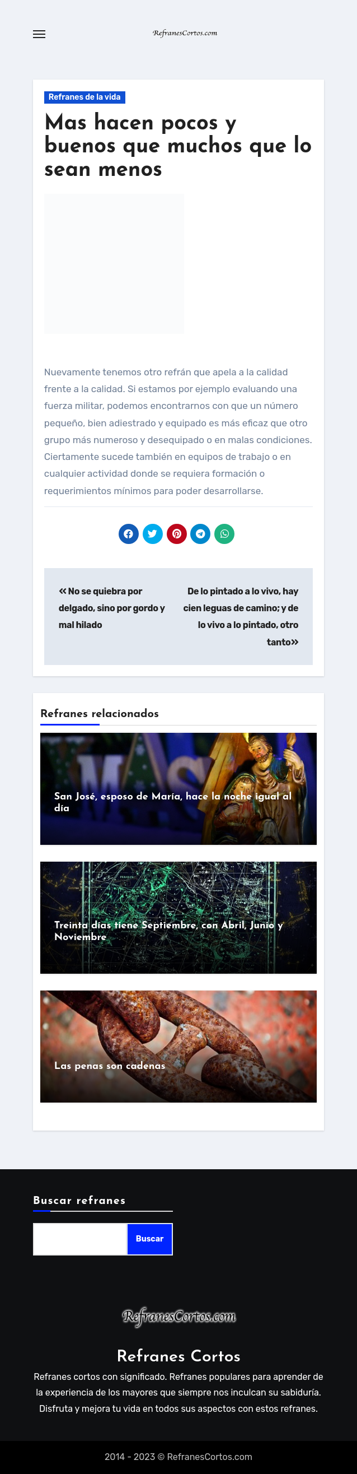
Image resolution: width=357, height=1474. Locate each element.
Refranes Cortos (178, 1357)
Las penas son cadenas (110, 1066)
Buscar (149, 1239)
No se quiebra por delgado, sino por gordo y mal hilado (112, 608)
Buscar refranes (79, 1201)
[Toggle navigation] (39, 34)
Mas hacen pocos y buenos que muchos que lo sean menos (178, 147)
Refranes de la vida (85, 97)
